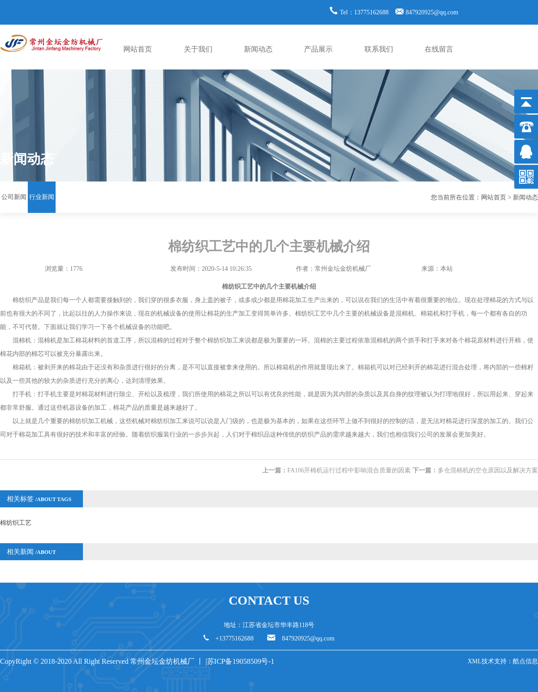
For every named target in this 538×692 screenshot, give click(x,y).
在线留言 (439, 49)
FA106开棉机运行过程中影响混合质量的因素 (349, 470)
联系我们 (378, 49)
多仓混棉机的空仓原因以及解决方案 (488, 470)
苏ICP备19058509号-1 (241, 661)
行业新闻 (41, 197)
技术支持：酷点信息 (510, 661)
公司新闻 (13, 197)
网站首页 (137, 49)
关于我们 (198, 49)
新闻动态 (258, 49)
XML (475, 661)
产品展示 (318, 49)
